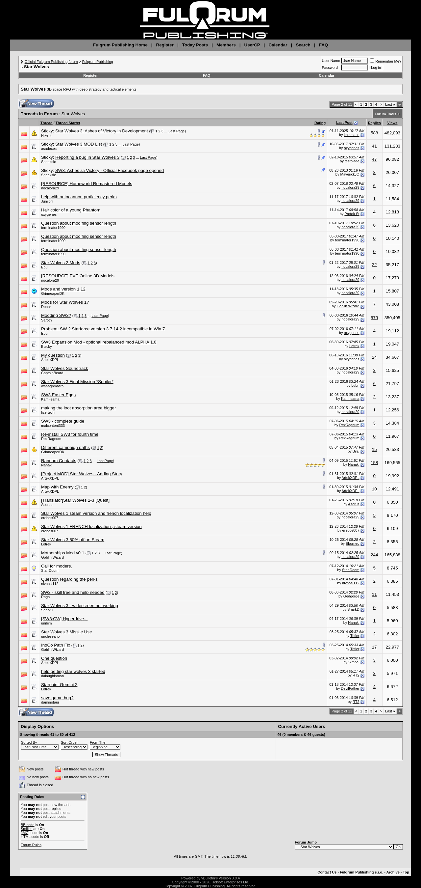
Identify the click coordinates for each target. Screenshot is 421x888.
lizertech (48, 412)
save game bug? (57, 697)
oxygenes (351, 148)
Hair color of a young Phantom (70, 210)
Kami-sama (50, 399)
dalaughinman (52, 676)
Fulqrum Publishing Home (120, 44)
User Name (331, 61)
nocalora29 (50, 188)
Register (165, 44)
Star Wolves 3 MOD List (78, 144)
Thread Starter (68, 123)
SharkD (47, 610)
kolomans (351, 135)
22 (374, 264)
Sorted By (29, 742)
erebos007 (49, 518)
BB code (28, 825)
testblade (352, 161)
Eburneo (352, 543)
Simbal (353, 662)
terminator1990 (53, 228)
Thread (46, 123)
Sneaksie (48, 162)
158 (374, 462)
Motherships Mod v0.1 (62, 552)
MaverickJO (349, 174)
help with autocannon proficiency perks (79, 196)
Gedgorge (351, 596)
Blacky (46, 346)
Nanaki (46, 465)
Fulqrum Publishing (97, 62)
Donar (46, 307)
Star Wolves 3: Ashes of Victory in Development (101, 130)
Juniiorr (47, 201)
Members (226, 44)
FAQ (323, 44)
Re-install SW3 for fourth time (69, 434)
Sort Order (69, 742)
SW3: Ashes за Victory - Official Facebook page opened (109, 170)
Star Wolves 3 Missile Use (66, 631)
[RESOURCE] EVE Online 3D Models (77, 275)
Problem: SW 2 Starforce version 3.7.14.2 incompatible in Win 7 (103, 328)
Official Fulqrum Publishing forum (51, 62)
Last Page (176, 131)
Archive (393, 872)
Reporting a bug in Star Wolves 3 (87, 157)
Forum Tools (385, 114)
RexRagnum (349, 425)
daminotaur (50, 702)
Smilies (26, 829)
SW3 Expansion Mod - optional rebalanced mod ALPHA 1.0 (98, 342)
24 (374, 357)
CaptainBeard (52, 373)
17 (374, 647)
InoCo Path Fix (55, 645)
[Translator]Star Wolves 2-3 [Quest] (75, 500)
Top (406, 872)
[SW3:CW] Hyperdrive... (64, 618)
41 (374, 146)
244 (374, 554)
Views (392, 123)
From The (97, 742)
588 (374, 132)
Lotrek (354, 346)
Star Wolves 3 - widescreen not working (79, 605)
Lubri (355, 385)
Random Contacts (58, 460)
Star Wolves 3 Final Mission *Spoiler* (77, 381)
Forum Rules (31, 845)
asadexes (49, 149)
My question (53, 355)
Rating (320, 123)
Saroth (46, 320)
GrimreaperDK (52, 293)
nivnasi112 (50, 584)
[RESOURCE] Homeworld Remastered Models (86, 183)
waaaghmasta (52, 386)
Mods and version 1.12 (63, 289)
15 (374, 449)
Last (390, 104)
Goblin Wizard (348, 306)
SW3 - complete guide (62, 421)
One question (54, 658)
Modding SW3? (56, 315)
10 (374, 488)
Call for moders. (56, 566)
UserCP (252, 44)
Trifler (354, 636)
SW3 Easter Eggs (58, 394)
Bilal (356, 451)
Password (330, 67)
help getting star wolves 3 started (73, 671)
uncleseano (50, 636)
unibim (46, 623)
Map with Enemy (57, 487)
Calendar (277, 44)
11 (374, 594)
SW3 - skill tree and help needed (73, 592)
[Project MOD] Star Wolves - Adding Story (81, 473)
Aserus (46, 505)
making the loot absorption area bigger (78, 407)
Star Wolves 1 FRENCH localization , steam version (91, 526)
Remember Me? (385, 61)
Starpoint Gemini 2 (59, 684)
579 (374, 317)
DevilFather (350, 688)
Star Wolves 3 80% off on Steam (72, 539)
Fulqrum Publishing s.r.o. (361, 872)
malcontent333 (53, 426)
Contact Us (326, 872)
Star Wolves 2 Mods (60, 262)
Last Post (344, 123)
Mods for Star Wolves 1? (65, 302)
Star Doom (50, 570)
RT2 (356, 675)
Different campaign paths (65, 447)
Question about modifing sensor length (78, 223)
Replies (374, 123)
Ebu (44, 267)
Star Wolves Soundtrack (64, 368)
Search (303, 44)
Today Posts (195, 44)
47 (374, 159)
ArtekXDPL (50, 360)
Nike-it (46, 135)
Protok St (351, 214)
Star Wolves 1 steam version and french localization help (96, 513)
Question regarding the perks (69, 579)
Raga (45, 597)
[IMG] (25, 833)
